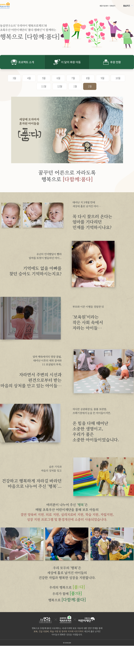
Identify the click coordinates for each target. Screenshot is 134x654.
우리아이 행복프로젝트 (5, 5)
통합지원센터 (104, 6)
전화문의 (112, 6)
